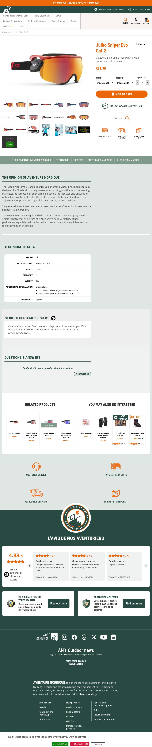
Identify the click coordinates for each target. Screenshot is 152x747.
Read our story (88, 694)
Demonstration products (74, 727)
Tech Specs (62, 160)
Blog (46, 637)
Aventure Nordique (49, 682)
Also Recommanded (128, 160)
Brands (42, 707)
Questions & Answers (100, 160)
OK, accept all (60, 744)
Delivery (98, 710)
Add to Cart (124, 94)
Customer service (36, 475)
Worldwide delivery (122, 137)
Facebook (74, 637)
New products (73, 702)
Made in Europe (74, 707)
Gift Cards (71, 721)
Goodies (70, 716)
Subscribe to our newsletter (76, 662)
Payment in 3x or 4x (104, 136)
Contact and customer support (103, 704)
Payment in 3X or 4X (116, 475)
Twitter (94, 637)
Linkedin (113, 637)
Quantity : (142, 77)
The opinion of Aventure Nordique (32, 160)
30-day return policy (139, 137)
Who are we (45, 702)
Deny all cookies (79, 744)
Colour (119, 78)
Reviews (78, 160)
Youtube (103, 637)
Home (4, 32)
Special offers (73, 711)
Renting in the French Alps (46, 713)
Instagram (64, 637)
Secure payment (102, 714)
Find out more (58, 603)
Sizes (98, 78)
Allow (10, 144)
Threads (84, 637)
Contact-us (44, 719)
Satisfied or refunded (104, 719)
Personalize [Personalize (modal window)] (98, 744)
